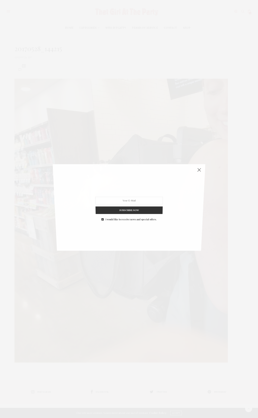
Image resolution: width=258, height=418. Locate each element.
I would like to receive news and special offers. (131, 212)
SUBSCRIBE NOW (129, 205)
